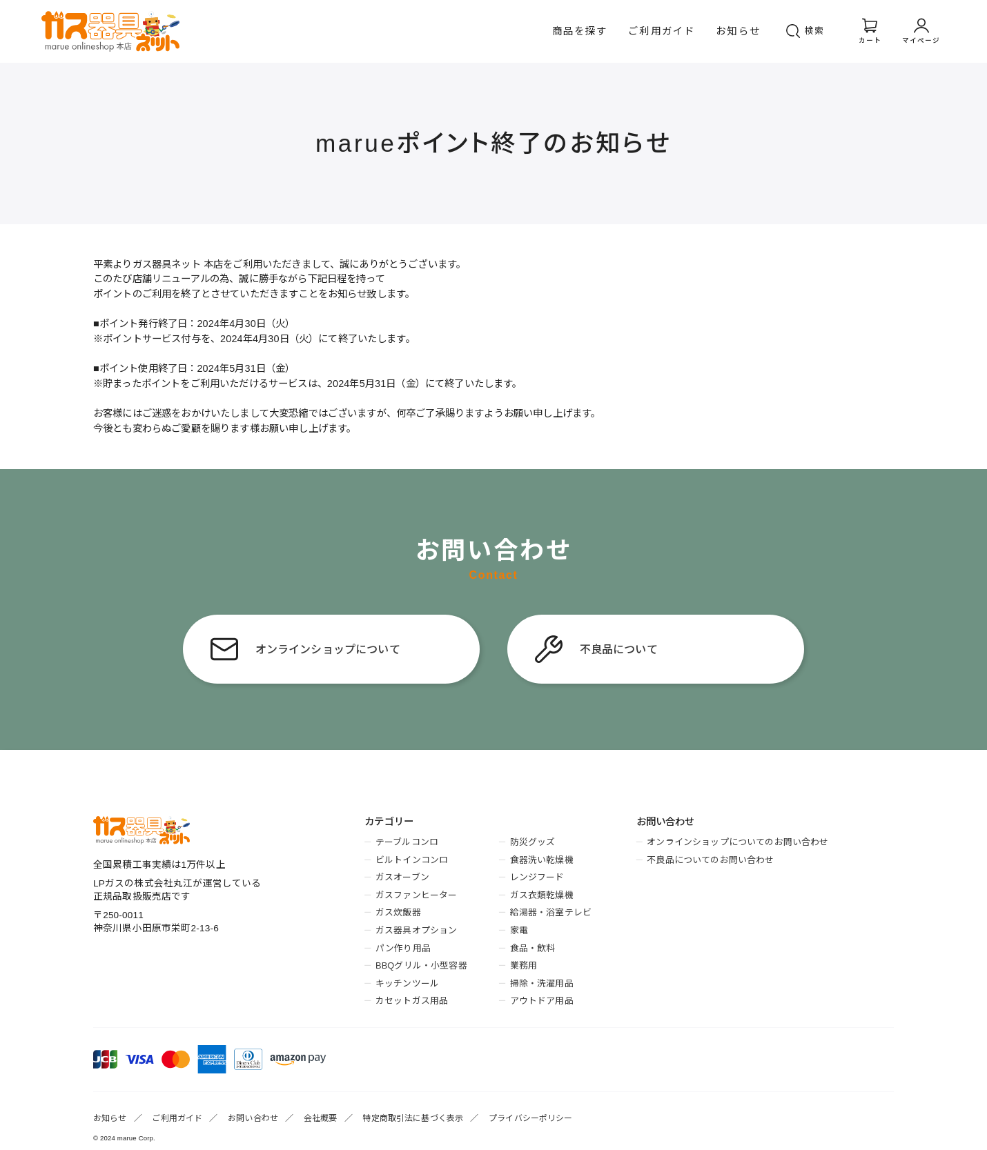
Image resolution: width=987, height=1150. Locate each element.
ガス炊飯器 (398, 912)
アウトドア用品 (542, 1000)
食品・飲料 (533, 948)
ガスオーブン (402, 877)
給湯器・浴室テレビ (551, 912)
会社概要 (321, 1118)
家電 (519, 930)
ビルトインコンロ (411, 860)
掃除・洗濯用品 (542, 983)
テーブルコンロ (406, 842)
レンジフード (537, 877)
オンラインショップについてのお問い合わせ (737, 842)
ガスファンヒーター (416, 895)
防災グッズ (533, 842)
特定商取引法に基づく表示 (412, 1118)
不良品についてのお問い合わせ (710, 860)
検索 (815, 31)
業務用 (523, 965)
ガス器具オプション (416, 930)
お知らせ (738, 31)
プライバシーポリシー (531, 1118)
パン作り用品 (403, 948)
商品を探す (580, 31)
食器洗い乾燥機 (542, 860)
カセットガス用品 (411, 1000)
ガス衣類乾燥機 (542, 895)
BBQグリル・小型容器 (421, 965)
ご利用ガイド (661, 31)
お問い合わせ (253, 1118)
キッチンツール (407, 983)
